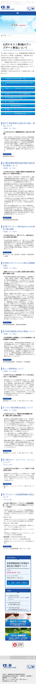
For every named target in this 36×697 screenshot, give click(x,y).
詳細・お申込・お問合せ (19, 582)
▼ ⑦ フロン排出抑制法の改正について (14, 105)
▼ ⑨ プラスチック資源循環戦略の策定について (16, 113)
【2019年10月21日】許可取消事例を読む (14, 603)
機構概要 (4, 677)
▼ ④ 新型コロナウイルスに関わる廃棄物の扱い (16, 94)
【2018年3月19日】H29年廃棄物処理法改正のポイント (18, 609)
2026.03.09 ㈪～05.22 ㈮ (15, 578)
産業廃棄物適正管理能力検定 (10, 676)
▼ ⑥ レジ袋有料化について (10, 101)
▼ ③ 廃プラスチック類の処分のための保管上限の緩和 (18, 89)
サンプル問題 (12, 677)
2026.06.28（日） (14, 572)
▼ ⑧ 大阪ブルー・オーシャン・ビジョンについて (17, 109)
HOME (4, 35)
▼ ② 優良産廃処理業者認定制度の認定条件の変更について (18, 83)
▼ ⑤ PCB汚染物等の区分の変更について (14, 97)
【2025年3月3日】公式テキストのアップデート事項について (18, 597)
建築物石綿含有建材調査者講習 (16, 674)
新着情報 (29, 676)
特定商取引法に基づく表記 (9, 681)
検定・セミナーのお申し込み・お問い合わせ (14, 679)
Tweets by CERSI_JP (11, 613)
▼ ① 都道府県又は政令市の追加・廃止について (16, 78)
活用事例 (22, 676)
